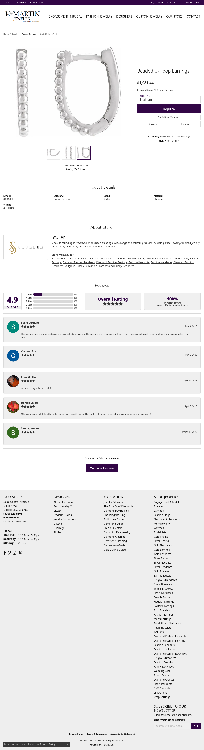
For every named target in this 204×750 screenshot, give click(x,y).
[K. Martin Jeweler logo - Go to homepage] (22, 16)
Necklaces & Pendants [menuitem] (167, 519)
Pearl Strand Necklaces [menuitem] (167, 623)
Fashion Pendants (138, 262)
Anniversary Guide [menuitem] (114, 545)
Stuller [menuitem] (57, 532)
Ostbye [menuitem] (58, 523)
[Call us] (11, 517)
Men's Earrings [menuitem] (162, 619)
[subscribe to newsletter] (196, 726)
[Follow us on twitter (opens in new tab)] (20, 553)
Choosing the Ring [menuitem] (114, 515)
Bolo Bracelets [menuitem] (162, 610)
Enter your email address (169, 719)
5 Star (29, 294)
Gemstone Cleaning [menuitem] (115, 541)
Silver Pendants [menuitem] (163, 567)
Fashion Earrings (29, 34)
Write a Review (102, 468)
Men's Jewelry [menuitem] (162, 523)
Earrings (95, 258)
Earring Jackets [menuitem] (162, 575)
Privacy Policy (76, 733)
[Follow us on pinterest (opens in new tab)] (9, 553)
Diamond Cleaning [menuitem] (115, 536)
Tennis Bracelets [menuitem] (163, 588)
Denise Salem (30, 402)
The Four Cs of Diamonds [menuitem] (118, 506)
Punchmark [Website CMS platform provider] (108, 745)
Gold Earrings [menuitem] (162, 549)
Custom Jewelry (149, 16)
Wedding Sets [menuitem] (162, 671)
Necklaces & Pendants (114, 258)
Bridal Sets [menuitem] (160, 532)
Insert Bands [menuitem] (161, 675)
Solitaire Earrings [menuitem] (164, 606)
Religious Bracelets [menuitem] (165, 658)
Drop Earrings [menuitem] (162, 697)
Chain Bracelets (179, 258)
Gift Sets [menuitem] (159, 632)
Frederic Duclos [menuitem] (63, 515)
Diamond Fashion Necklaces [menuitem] (170, 653)
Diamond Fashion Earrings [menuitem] (169, 640)
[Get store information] (15, 521)
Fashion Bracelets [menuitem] (164, 662)
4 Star (29, 297)
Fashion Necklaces (161, 262)
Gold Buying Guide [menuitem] (115, 549)
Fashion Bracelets (98, 266)
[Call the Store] (12, 513)
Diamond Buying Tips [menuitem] (116, 510)
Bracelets (83, 258)
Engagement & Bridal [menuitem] (166, 502)
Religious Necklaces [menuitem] (165, 580)
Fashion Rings (136, 258)
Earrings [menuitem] (159, 510)
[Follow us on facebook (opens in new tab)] (4, 553)
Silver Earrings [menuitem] (162, 558)
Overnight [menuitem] (59, 528)
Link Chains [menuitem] (160, 692)
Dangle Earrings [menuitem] (163, 597)
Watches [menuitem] (159, 528)
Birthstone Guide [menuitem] (114, 519)
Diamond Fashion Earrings (111, 262)
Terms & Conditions (97, 733)
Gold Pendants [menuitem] (162, 554)
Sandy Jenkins (30, 428)
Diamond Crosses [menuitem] (164, 679)
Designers (124, 16)
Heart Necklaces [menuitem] (163, 593)
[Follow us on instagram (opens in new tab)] (14, 553)
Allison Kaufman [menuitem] (63, 502)
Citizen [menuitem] (58, 510)
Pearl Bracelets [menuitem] (162, 627)
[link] (7, 2)
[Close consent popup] (67, 744)
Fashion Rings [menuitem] (162, 515)
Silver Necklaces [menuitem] (163, 562)
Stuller (107, 199)
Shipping (153, 124)
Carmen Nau (29, 351)
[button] (157, 2)
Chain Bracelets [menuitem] (163, 584)
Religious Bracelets (76, 266)
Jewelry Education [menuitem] (114, 502)
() (75, 294)
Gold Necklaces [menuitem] (163, 545)
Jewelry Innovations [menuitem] (65, 519)
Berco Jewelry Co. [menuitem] (64, 506)
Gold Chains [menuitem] (161, 536)
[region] (68, 92)
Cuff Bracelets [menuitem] (162, 688)
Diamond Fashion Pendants (79, 262)
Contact (193, 16)
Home (6, 34)
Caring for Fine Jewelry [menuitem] (117, 532)
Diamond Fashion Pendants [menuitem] (170, 636)
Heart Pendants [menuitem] (163, 684)
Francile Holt (29, 377)
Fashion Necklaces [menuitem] (164, 649)
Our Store (174, 16)
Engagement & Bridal (65, 16)
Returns (185, 124)
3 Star (29, 301)
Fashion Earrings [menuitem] (163, 614)
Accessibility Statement (122, 733)
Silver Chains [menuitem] (161, 541)
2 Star (29, 304)
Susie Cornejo (30, 322)
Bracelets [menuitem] (159, 506)
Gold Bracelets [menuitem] (162, 571)
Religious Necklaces (157, 258)
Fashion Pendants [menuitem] (164, 645)
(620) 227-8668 (76, 169)
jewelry (15, 34)
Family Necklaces (124, 266)
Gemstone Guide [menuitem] (114, 523)
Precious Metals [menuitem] (113, 528)
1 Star (29, 308)
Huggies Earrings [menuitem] (164, 601)
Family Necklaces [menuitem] (164, 666)
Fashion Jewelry (99, 16)
